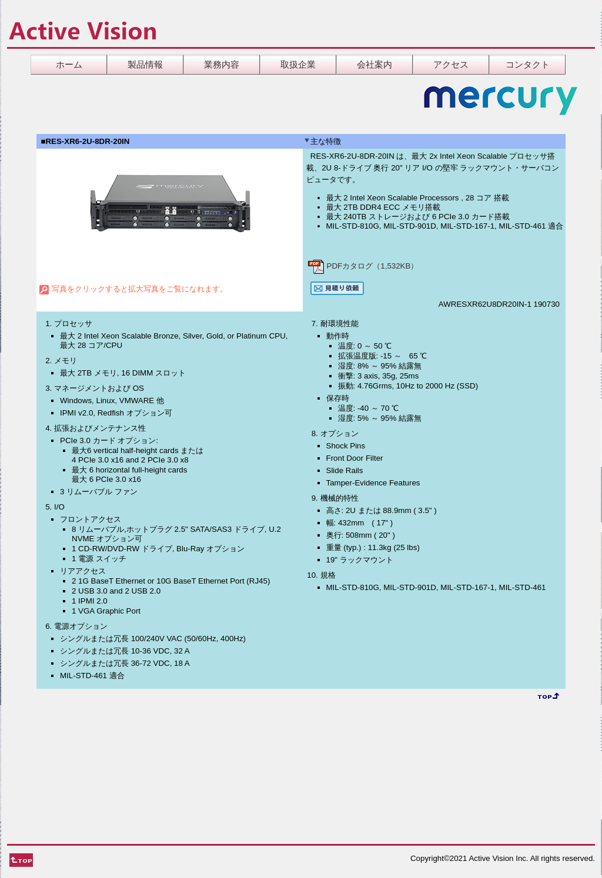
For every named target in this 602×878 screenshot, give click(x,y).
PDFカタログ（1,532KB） (363, 266)
